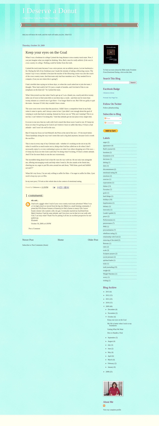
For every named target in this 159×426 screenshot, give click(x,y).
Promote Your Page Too (110, 97)
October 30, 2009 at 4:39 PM (41, 224)
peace (105, 216)
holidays (106, 200)
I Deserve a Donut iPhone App (52, 25)
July (109, 345)
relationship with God (110, 237)
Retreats (106, 243)
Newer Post (28, 239)
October (111, 317)
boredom (106, 152)
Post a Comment (34, 229)
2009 (108, 306)
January (111, 367)
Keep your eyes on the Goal (116, 320)
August (110, 341)
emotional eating (109, 173)
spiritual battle (108, 260)
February (111, 363)
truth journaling (108, 267)
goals (105, 193)
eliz (32, 200)
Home (28, 25)
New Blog (112, 25)
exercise (106, 179)
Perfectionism (108, 220)
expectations (107, 183)
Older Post (93, 239)
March (110, 360)
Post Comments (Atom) (40, 245)
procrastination (108, 230)
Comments (109, 123)
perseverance (107, 223)
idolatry (105, 206)
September (112, 338)
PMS (105, 227)
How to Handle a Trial (115, 333)
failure (105, 186)
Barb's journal (108, 149)
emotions (106, 176)
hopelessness (107, 203)
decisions (106, 159)
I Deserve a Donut (49, 11)
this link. (129, 72)
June (109, 349)
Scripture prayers (109, 254)
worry (105, 277)
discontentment (108, 169)
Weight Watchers (109, 274)
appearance (107, 146)
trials (105, 264)
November (112, 313)
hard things (107, 196)
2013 (108, 292)
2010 (108, 303)
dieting (105, 162)
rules (104, 247)
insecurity (106, 210)
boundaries (107, 156)
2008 (108, 372)
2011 (108, 299)
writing (105, 281)
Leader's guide (108, 213)
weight (105, 270)
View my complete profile (112, 410)
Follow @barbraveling (111, 108)
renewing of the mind (110, 240)
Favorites (106, 189)
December (111, 309)
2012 (108, 295)
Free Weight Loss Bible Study (87, 25)
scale (105, 250)
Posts (107, 118)
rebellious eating (109, 233)
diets (104, 166)
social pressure (108, 257)
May (109, 352)
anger (105, 142)
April (110, 356)
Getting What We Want (115, 329)
